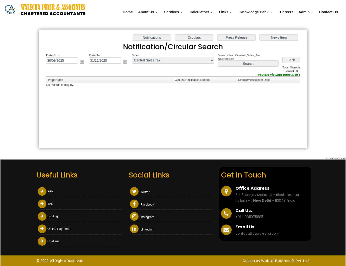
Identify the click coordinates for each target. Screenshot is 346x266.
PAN (46, 191)
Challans (49, 241)
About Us (147, 12)
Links (225, 12)
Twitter (140, 192)
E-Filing (48, 216)
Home (128, 12)
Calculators (201, 12)
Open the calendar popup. (83, 62)
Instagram (142, 217)
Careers (286, 12)
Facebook (142, 204)
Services (173, 12)
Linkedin (141, 229)
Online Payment (54, 229)
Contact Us (328, 12)
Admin (305, 12)
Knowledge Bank (256, 12)
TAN (45, 204)
